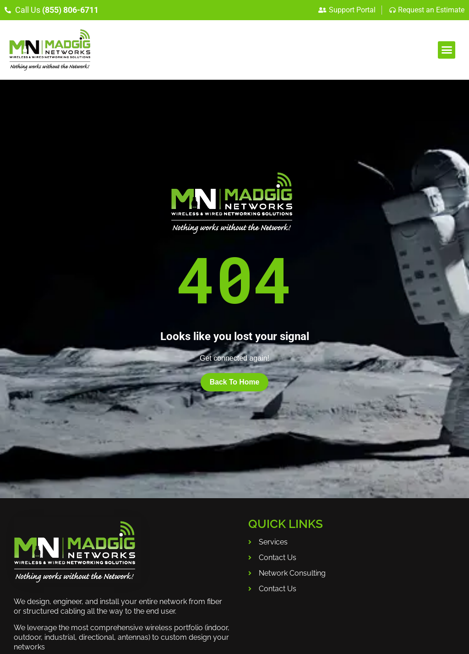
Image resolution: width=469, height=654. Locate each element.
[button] (446, 50)
